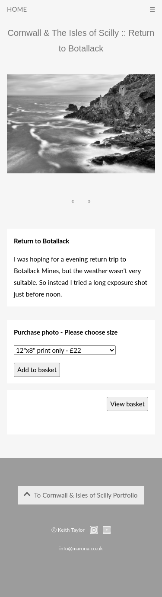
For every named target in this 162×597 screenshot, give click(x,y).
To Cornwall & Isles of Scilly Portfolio (80, 495)
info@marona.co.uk (81, 548)
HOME (17, 9)
